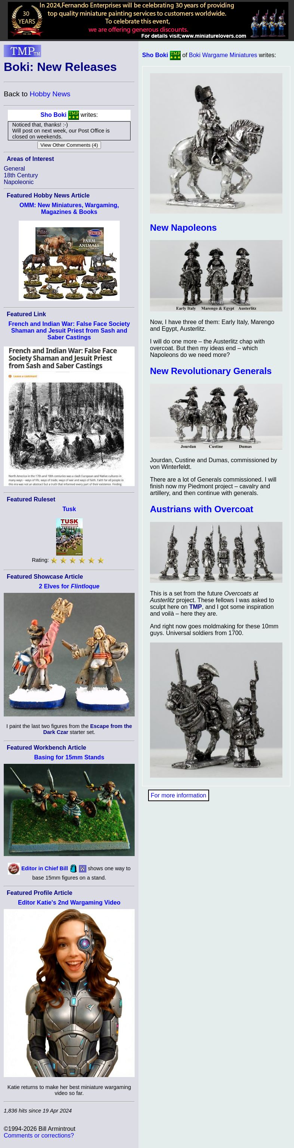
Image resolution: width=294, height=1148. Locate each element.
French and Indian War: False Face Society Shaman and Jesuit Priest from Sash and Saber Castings (69, 330)
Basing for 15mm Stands (69, 757)
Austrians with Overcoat (201, 509)
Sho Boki (53, 115)
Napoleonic (19, 182)
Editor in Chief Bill (44, 868)
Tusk (69, 509)
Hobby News (50, 94)
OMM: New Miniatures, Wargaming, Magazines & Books (69, 208)
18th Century (21, 175)
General (14, 168)
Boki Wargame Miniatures (223, 55)
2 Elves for (69, 586)
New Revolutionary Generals (211, 371)
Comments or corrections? (39, 1135)
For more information (178, 795)
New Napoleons (183, 228)
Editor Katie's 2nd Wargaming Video (69, 902)
